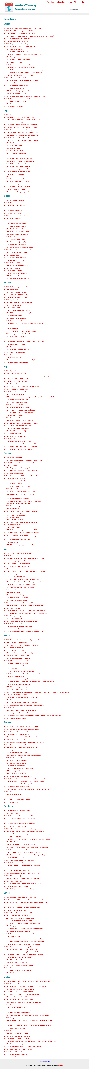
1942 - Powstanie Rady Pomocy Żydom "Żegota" (19, 989)
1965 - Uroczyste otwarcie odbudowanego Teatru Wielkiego (22, 944)
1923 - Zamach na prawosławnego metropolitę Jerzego (21, 135)
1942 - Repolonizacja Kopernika (14, 143)
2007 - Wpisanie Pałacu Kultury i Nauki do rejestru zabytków (22, 119)
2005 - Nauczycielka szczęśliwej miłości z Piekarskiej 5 (21, 127)
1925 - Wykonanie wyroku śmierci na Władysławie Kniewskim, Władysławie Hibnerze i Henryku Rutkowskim (36, 692)
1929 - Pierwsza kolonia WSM (14, 857)
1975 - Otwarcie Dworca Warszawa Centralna (18, 991)
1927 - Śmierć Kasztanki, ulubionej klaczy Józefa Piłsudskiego (23, 954)
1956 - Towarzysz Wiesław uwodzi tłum (16, 870)
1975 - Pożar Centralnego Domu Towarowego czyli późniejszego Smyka (26, 779)
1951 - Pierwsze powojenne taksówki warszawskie (20, 868)
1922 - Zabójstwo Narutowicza (14, 1018)
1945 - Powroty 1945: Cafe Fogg (14, 205)
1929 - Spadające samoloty (13, 618)
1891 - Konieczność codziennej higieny (16, 231)
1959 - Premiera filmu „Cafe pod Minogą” (17, 1036)
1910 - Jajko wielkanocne (12, 268)
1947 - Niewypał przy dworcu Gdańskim (17, 713)
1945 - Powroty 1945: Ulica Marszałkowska (18, 158)
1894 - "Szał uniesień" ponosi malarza (16, 347)
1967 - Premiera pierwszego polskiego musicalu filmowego (22, 28)
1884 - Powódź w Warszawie (13, 524)
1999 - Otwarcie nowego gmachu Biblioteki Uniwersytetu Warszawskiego (26, 1015)
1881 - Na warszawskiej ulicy (13, 321)
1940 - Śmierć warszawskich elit (14, 515)
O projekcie (50, 2)
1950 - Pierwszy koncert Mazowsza (15, 910)
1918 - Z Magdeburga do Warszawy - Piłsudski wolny (20, 920)
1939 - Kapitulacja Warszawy (13, 797)
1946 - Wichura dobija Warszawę (15, 257)
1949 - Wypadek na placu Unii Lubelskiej (17, 310)
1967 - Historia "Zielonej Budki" (14, 592)
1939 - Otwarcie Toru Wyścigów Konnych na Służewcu (21, 463)
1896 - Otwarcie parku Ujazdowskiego (16, 663)
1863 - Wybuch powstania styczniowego (17, 83)
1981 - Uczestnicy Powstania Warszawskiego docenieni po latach (24, 640)
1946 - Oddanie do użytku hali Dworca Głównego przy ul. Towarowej (25, 582)
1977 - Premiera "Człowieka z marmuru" (16, 181)
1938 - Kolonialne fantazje (13, 315)
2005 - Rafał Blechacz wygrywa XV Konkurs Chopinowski (22, 865)
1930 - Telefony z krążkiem (13, 62)
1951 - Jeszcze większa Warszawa (15, 381)
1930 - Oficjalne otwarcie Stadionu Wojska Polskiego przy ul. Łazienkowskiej (27, 661)
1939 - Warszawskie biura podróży (15, 629)
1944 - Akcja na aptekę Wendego (14, 576)
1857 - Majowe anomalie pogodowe (15, 436)
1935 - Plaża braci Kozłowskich (14, 478)
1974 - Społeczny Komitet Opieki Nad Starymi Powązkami (22, 386)
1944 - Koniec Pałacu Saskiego (14, 1052)
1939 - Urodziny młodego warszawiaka (16, 786)
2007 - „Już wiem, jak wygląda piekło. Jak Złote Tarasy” (21, 132)
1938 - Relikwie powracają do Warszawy (17, 503)
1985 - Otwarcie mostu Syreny (14, 595)
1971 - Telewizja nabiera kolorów (15, 239)
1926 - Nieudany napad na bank (14, 1028)
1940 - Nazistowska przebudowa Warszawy (18, 130)
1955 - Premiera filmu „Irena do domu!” (16, 962)
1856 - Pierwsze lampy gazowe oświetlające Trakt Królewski (22, 1046)
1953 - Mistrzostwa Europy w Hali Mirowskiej (18, 412)
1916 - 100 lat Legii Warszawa (14, 339)
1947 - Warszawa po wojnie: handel (15, 252)
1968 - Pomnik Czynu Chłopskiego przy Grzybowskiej (20, 446)
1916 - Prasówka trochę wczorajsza (15, 760)
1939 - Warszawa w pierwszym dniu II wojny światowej (21, 726)
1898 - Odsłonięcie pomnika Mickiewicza (17, 1038)
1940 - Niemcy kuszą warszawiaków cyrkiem (18, 626)
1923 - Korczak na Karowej (13, 208)
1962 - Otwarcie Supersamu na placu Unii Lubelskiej (20, 470)
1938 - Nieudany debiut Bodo (13, 210)
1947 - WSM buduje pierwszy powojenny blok (18, 313)
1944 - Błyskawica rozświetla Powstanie (17, 658)
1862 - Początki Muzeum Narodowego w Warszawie (20, 420)
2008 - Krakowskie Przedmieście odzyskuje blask (19, 584)
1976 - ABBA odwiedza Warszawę (15, 826)
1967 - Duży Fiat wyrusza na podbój (15, 968)
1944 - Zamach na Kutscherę (13, 115)
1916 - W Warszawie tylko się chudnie (16, 535)
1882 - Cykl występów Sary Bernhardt (16, 41)
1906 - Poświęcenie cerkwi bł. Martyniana (17, 905)
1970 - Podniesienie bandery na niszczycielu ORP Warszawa (23, 530)
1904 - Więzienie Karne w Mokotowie (16, 960)
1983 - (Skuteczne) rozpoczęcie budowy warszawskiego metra (23, 323)
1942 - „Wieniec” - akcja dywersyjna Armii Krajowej (20, 829)
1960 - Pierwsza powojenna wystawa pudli (17, 947)
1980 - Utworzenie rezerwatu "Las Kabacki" (17, 666)
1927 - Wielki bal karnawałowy (14, 145)
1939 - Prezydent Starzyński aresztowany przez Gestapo (21, 878)
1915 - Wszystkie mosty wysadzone (15, 650)
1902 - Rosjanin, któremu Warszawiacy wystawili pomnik (22, 697)
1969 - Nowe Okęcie (11, 355)
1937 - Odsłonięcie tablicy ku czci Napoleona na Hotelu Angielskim (24, 1002)
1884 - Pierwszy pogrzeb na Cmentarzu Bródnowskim (21, 949)
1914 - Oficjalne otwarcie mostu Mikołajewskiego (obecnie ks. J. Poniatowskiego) (29, 36)
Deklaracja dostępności (44, 1061)
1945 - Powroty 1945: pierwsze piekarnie (17, 166)
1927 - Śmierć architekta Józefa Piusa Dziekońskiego (20, 124)
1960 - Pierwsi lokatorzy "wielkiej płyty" (16, 189)
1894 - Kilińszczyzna (11, 328)
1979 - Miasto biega (11, 802)
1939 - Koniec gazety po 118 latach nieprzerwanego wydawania (24, 831)
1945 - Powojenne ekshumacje (14, 357)
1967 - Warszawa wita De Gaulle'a (15, 739)
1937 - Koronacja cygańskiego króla (15, 561)
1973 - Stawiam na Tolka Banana (15, 758)
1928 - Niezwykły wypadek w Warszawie (17, 278)
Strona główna (7, 14)
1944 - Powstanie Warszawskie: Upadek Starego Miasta (21, 729)
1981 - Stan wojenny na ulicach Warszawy (17, 1010)
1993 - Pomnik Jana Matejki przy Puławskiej (18, 1049)
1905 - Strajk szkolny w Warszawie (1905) (17, 98)
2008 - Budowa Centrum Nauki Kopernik (17, 624)
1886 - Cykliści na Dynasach (13, 300)
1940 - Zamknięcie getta (12, 936)
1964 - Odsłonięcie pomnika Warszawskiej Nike (19, 603)
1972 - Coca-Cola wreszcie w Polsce (15, 600)
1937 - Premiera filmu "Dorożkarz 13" (16, 336)
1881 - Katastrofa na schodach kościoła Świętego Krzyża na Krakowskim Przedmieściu (30, 1041)
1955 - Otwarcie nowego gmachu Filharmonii (18, 169)
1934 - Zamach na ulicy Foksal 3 (14, 496)
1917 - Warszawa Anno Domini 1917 (16, 51)
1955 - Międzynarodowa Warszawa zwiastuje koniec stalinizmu (23, 631)
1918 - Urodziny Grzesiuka (13, 384)
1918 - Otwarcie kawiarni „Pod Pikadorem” (17, 970)
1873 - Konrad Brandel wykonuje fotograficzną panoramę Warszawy (25, 705)
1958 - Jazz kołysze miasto (13, 771)
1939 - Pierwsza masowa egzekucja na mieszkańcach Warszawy (24, 1044)
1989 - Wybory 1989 (11, 465)
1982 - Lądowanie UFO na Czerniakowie (17, 59)
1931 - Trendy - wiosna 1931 (13, 229)
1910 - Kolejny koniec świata (13, 418)
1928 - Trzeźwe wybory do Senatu (15, 223)
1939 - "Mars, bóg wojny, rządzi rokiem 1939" (18, 31)
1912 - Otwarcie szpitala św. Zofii (15, 78)
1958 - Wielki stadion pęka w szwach (16, 642)
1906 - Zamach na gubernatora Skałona (17, 684)
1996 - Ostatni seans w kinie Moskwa (16, 362)
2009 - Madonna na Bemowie (14, 676)
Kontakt (70, 2)
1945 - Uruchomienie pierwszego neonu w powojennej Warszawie (24, 928)
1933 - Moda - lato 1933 (12, 508)
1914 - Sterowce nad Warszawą (14, 792)
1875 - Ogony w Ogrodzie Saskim (15, 352)
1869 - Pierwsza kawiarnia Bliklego (15, 752)
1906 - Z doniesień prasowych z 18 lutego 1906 (19, 161)
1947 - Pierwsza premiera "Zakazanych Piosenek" (19, 46)
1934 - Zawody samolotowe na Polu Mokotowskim (20, 710)
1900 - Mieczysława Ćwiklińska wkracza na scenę (19, 984)
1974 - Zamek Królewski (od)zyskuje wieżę (17, 566)
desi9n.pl (60, 1065)
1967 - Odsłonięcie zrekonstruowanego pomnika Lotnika (21, 747)
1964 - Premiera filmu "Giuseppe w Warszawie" (19, 655)
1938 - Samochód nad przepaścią (15, 569)
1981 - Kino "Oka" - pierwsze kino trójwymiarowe (19, 834)
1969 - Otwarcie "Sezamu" (12, 836)
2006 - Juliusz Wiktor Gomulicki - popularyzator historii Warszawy (24, 571)
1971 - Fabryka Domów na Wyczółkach (16, 850)
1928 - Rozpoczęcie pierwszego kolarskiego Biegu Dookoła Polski (24, 742)
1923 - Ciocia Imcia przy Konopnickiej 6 (16, 997)
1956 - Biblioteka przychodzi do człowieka (17, 287)
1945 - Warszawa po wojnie (13, 876)
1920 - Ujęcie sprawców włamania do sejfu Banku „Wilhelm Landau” (25, 610)
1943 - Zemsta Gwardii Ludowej (14, 590)
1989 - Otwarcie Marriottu (12, 813)
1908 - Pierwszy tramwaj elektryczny (16, 265)
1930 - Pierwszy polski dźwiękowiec (15, 273)
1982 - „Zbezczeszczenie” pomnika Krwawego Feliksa (21, 140)
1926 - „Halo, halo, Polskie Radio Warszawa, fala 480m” (21, 331)
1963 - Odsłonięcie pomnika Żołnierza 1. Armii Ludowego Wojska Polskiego (27, 839)
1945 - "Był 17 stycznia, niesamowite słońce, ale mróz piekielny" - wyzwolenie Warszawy (31, 70)
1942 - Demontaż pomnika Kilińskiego (16, 179)
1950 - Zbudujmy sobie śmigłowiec (15, 294)
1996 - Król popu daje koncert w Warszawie (18, 776)
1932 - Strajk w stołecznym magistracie (16, 192)
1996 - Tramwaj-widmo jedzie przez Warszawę (18, 965)
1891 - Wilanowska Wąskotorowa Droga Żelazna (19, 410)
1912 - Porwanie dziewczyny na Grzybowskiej (18, 247)
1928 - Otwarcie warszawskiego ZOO (16, 226)
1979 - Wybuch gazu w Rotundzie (15, 153)
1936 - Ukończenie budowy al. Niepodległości (18, 957)
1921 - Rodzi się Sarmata (12, 517)
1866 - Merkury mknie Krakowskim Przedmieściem (20, 481)
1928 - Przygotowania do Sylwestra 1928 (17, 1054)
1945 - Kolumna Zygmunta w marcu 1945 (17, 250)
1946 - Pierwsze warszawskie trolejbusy (17, 38)
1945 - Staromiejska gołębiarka (14, 473)
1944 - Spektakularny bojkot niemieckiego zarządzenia (21, 621)
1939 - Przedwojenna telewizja (14, 708)
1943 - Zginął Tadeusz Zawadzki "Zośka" (17, 689)
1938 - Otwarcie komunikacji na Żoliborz (17, 1012)
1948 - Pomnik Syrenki (11, 156)
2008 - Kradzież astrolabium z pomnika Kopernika (20, 556)
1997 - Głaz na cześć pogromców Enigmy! (17, 810)
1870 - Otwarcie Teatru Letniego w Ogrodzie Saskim (20, 587)
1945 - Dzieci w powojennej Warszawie (16, 407)
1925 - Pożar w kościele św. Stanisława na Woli (19, 494)
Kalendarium (61, 2)
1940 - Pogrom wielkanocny (13, 255)
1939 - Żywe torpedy (11, 542)
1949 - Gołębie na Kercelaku (13, 177)
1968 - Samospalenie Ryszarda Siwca (16, 745)
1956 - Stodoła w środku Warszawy (15, 297)
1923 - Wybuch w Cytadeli (12, 842)
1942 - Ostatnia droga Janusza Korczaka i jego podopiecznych (23, 653)
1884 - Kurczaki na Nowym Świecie (15, 174)
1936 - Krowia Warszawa (12, 973)
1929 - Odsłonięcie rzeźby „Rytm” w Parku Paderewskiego (22, 994)
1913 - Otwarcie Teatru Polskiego (15, 101)
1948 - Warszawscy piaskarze (14, 394)
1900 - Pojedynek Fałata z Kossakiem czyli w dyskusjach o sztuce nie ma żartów (28, 1020)
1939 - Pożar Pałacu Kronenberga (15, 244)
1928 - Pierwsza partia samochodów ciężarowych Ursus (21, 579)
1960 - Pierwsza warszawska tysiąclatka (17, 539)
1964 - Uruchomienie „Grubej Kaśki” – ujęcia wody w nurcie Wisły (24, 781)
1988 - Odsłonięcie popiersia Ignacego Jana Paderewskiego (22, 755)
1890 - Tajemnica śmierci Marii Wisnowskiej (18, 553)
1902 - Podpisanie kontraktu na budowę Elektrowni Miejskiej (22, 54)
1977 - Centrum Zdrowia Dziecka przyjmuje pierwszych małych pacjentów (26, 847)
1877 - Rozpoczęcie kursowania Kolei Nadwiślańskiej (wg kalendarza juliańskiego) (29, 681)
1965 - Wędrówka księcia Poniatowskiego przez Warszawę (22, 852)
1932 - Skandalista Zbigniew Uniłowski (16, 734)
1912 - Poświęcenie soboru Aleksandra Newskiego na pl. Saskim (24, 460)
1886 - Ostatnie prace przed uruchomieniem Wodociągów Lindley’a (24, 558)
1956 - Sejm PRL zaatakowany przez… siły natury (19, 823)
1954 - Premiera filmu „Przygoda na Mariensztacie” (20, 91)
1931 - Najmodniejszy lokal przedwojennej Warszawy (20, 816)
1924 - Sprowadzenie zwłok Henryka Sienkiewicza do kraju (22, 873)
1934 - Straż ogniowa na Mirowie (15, 203)
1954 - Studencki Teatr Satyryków (15, 373)
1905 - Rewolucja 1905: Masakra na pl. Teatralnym (20, 897)
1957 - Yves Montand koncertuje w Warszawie (18, 75)
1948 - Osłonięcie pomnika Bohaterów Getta (18, 334)
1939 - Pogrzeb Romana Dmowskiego (16, 44)
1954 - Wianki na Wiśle (12, 527)
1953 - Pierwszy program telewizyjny (16, 85)
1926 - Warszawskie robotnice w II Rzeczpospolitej (20, 818)
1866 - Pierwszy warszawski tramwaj (16, 1005)
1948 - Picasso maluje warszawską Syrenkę (18, 731)
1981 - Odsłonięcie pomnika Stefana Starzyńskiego (20, 67)
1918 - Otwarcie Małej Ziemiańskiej (15, 292)
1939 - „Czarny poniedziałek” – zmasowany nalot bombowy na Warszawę (27, 789)
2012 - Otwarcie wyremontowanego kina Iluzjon (19, 918)
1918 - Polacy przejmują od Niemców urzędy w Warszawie (22, 923)
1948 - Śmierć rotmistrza (12, 433)
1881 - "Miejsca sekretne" (12, 307)
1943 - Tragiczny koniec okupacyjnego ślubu (18, 468)
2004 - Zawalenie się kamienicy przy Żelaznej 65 (19, 33)
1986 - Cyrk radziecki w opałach (14, 863)
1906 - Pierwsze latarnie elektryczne (15, 405)
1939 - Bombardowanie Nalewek (14, 765)
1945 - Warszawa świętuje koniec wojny (17, 389)
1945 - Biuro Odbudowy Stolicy (14, 151)
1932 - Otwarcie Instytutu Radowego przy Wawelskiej (20, 444)
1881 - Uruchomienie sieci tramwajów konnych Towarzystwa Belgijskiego (26, 855)
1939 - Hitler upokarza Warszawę (15, 821)
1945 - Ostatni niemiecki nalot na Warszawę (18, 302)
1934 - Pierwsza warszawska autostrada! (17, 700)
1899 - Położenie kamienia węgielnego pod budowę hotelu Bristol (24, 341)
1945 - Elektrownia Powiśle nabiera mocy (17, 349)
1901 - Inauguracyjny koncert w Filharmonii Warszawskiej (22, 907)
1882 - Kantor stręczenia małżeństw (15, 574)
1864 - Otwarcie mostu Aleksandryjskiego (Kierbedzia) (21, 952)
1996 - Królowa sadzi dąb (12, 263)
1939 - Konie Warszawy (12, 506)
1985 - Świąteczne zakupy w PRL (15, 260)
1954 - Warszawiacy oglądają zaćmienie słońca (19, 545)
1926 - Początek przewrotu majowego (16, 399)
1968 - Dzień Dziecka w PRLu (13, 457)
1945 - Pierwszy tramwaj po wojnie (15, 513)
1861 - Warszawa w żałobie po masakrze (17, 186)
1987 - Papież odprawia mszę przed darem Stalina (20, 491)
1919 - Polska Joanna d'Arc (13, 218)
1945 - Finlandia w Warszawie (14, 200)
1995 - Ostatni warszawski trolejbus (15, 718)
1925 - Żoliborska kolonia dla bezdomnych (17, 915)
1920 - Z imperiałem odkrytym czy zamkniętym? (19, 486)
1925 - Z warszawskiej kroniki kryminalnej (17, 563)
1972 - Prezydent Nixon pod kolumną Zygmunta (19, 449)
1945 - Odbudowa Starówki (13, 213)
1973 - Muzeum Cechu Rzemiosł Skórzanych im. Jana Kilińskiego (24, 96)
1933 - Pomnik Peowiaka (12, 794)
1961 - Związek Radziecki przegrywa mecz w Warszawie (21, 423)
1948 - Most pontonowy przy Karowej (16, 326)
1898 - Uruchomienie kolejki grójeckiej (16, 886)
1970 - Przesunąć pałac (12, 276)
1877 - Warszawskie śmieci (13, 483)
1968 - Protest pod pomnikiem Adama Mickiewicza (20, 104)
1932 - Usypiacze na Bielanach (14, 415)
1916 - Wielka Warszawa (12, 305)
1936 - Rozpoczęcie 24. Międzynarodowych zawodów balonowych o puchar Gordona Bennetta (33, 715)
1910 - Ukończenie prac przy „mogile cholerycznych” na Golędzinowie (25, 613)
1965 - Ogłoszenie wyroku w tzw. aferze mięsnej (19, 117)
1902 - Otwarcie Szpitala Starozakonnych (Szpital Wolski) (22, 522)
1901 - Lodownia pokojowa (13, 148)
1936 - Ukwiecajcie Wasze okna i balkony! (17, 441)
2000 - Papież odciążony (12, 1031)
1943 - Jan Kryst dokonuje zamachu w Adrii (18, 425)
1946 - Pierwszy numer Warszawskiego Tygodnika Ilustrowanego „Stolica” (27, 902)
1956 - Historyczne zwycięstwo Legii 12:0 (17, 687)
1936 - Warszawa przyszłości (13, 270)
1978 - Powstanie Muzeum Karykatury (16, 763)
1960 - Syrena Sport (11, 371)
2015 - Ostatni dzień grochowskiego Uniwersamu (19, 1057)
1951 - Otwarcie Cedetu (12, 608)
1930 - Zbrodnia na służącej (13, 519)
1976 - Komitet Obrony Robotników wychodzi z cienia (20, 784)
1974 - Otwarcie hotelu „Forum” (14, 88)
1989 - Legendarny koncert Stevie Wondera (17, 439)
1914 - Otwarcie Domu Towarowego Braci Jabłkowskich (21, 913)
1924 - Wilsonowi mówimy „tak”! (14, 122)
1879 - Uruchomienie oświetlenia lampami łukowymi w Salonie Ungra (25, 986)
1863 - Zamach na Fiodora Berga (15, 773)
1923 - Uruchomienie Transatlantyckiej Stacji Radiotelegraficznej (24, 939)
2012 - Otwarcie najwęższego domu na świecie (19, 860)
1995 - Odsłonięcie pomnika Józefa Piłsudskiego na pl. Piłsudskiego (25, 674)
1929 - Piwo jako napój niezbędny (15, 242)
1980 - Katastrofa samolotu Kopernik (16, 234)
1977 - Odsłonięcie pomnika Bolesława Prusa (18, 65)
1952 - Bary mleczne (11, 289)
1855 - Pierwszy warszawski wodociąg (16, 498)
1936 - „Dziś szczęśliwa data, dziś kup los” (17, 489)
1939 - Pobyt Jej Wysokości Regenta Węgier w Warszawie (22, 138)
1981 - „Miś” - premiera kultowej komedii (17, 378)
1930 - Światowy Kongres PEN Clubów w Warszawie (20, 511)
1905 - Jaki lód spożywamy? (13, 49)
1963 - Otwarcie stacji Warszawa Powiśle (17, 799)
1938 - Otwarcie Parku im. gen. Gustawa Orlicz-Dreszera (21, 532)
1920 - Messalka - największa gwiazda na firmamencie (21, 80)
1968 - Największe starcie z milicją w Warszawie (19, 431)
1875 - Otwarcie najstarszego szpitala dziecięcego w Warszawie (24, 941)
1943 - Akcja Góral (10, 668)
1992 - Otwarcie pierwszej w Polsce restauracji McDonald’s (22, 501)
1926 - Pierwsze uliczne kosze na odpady (17, 171)
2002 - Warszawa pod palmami (14, 1007)
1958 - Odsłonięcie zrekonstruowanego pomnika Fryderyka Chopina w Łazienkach (29, 397)
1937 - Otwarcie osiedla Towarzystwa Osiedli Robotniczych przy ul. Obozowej (28, 1025)
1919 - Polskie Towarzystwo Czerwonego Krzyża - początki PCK (23, 72)
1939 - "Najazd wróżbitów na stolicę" (16, 694)
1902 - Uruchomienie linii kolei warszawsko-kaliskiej (20, 934)
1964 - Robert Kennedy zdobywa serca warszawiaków (21, 537)
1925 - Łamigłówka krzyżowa (13, 106)
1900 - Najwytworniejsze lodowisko (15, 184)
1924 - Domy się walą (11, 926)
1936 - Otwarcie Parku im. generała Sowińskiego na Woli (21, 645)
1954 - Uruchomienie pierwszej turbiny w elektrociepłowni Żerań (23, 605)
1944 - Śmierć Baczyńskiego (13, 647)
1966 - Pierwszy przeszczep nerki (15, 93)
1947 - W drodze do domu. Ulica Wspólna (17, 164)
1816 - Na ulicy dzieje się (12, 616)
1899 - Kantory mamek (12, 57)
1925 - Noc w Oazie (11, 237)
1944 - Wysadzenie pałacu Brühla (15, 1023)
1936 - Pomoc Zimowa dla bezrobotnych (17, 931)
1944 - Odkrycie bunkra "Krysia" (14, 216)
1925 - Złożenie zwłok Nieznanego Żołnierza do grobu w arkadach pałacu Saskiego (29, 900)
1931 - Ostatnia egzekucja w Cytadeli (16, 597)
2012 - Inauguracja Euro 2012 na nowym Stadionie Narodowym (23, 476)
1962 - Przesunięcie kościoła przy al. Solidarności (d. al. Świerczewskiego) (27, 981)
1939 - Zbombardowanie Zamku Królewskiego (18, 768)
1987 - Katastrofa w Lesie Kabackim (16, 392)
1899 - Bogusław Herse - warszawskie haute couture (20, 750)
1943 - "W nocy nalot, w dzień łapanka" (16, 402)
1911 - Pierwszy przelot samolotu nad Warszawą (19, 671)
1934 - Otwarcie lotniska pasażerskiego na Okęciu (19, 360)
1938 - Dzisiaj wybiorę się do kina (15, 344)
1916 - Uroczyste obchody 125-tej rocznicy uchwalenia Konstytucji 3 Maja (26, 376)
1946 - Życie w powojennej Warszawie (16, 428)
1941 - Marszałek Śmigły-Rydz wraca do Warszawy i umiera (22, 883)
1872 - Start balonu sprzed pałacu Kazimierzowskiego (21, 702)
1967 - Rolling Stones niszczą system (16, 318)
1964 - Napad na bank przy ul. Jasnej (16, 1033)
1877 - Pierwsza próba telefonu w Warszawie (18, 999)
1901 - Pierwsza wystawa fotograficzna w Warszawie (20, 844)
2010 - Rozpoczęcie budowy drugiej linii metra (18, 679)
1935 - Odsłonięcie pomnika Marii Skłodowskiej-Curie (20, 737)
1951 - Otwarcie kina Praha (13, 881)
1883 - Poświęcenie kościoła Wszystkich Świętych (20, 889)
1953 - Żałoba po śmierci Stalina (14, 221)
